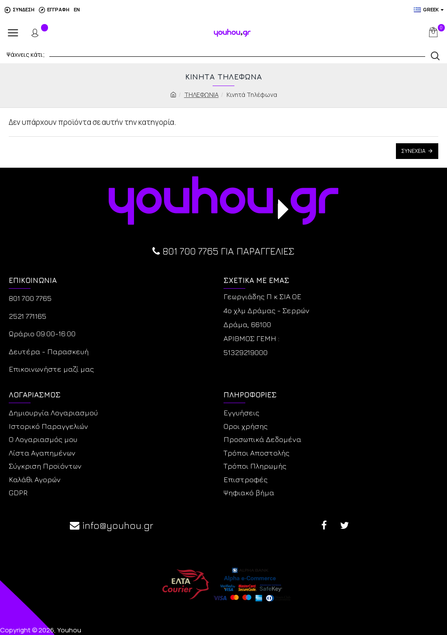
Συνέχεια (413, 151)
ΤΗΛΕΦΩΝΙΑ (201, 94)
